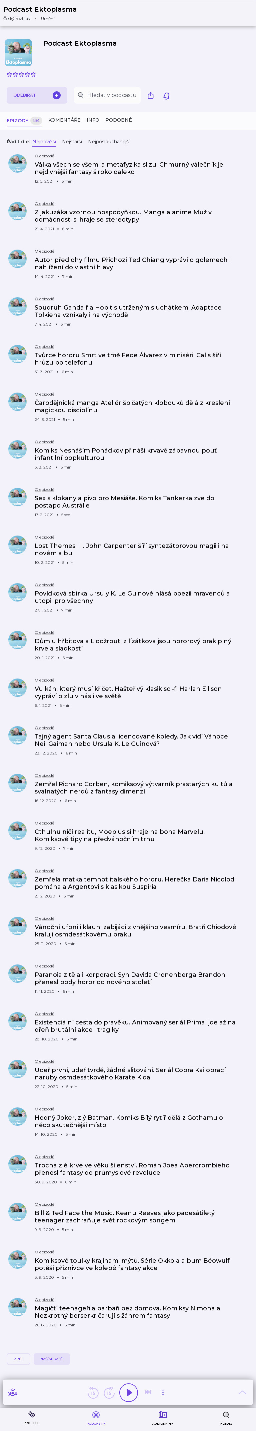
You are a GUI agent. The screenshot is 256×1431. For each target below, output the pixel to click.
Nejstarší (72, 142)
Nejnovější (44, 142)
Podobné (118, 120)
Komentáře (64, 120)
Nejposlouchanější (109, 142)
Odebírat (37, 95)
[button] (44, 13)
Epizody (24, 121)
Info (93, 120)
